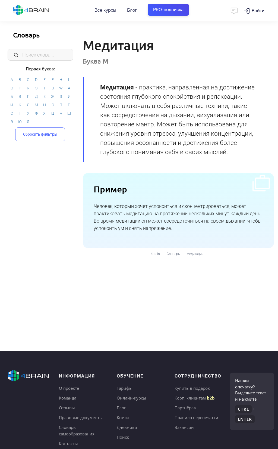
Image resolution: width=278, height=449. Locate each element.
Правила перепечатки (196, 417)
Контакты (68, 443)
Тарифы (124, 388)
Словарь (26, 35)
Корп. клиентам (195, 398)
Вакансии (184, 427)
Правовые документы (81, 417)
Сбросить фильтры (40, 134)
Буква (96, 61)
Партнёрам (186, 407)
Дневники (127, 427)
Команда (67, 398)
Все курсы (105, 10)
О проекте (69, 388)
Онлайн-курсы (131, 398)
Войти (258, 10)
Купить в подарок (192, 388)
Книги (123, 417)
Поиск (123, 437)
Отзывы (67, 407)
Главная (40, 10)
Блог (132, 10)
